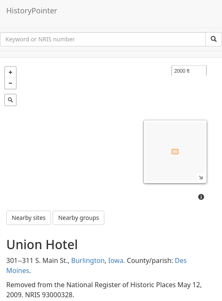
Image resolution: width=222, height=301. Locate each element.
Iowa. (116, 232)
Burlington (88, 232)
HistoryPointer (31, 10)
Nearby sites (28, 189)
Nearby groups (78, 189)
